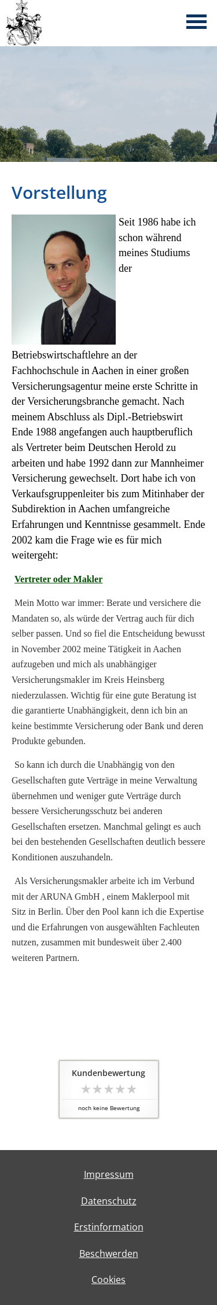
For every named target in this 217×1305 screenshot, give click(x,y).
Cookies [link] (108, 1279)
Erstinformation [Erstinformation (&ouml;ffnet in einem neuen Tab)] (109, 1227)
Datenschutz (109, 1201)
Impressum (109, 1174)
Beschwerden (108, 1253)
